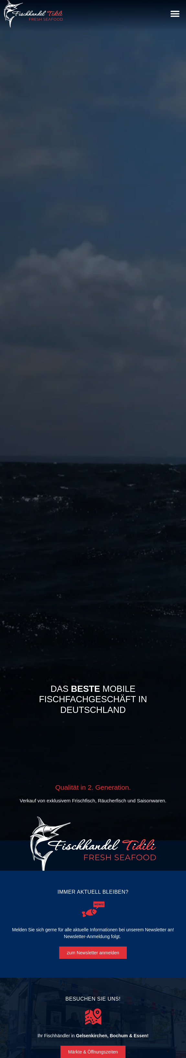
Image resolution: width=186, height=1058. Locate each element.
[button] (175, 13)
